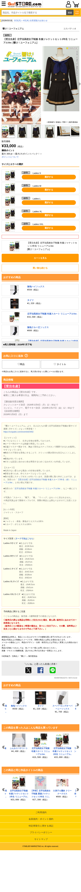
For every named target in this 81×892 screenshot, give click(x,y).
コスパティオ (69, 28)
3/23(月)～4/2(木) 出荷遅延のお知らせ (31, 20)
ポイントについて (10, 157)
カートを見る (40, 258)
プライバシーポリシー (41, 832)
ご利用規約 (41, 812)
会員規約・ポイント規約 (41, 819)
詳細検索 (77, 12)
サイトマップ (41, 839)
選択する (49, 177)
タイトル (60, 364)
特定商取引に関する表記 (41, 826)
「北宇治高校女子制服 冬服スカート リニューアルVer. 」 (38, 488)
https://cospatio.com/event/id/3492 (18, 432)
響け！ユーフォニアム (13, 28)
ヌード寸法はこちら (24, 538)
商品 (21, 364)
